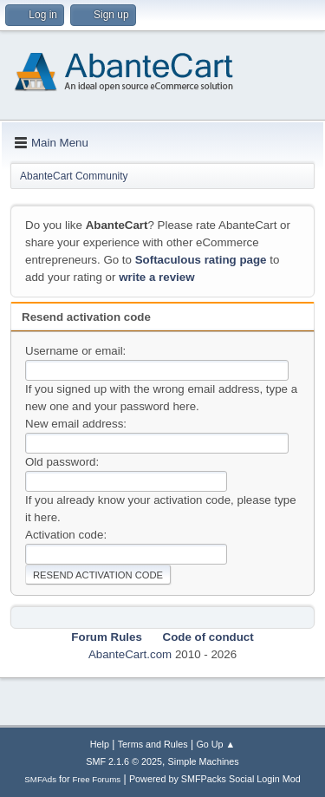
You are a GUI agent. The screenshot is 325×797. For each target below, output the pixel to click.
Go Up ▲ (215, 744)
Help (99, 744)
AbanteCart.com (130, 654)
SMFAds (40, 779)
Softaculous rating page (201, 259)
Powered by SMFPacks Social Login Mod (215, 779)
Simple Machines (203, 761)
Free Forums (97, 779)
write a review (156, 277)
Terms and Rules (153, 744)
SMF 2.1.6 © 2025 (124, 761)
